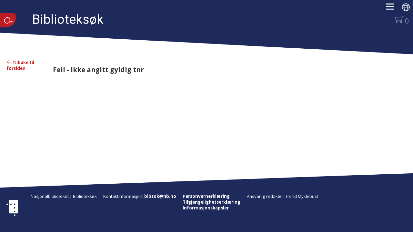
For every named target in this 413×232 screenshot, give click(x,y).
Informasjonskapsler (206, 208)
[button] (393, 8)
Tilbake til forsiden (20, 65)
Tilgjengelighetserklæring (211, 202)
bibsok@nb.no (160, 196)
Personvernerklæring (206, 196)
